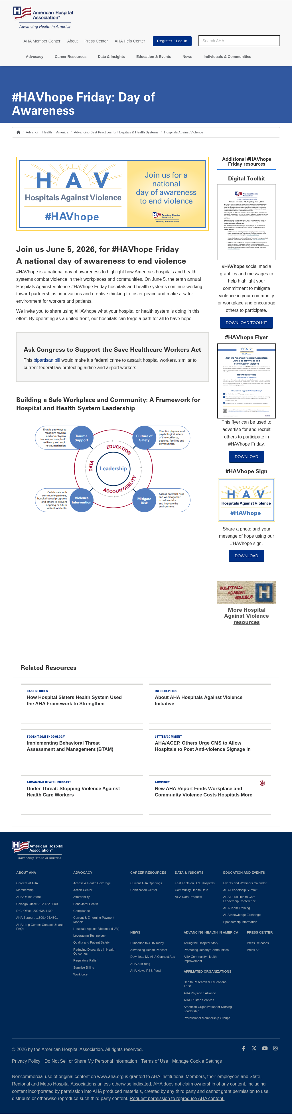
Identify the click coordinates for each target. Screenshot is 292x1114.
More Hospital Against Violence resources (246, 616)
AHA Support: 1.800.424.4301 (37, 917)
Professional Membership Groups (207, 1018)
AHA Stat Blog (140, 963)
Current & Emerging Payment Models (93, 919)
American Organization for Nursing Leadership (208, 1009)
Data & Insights (111, 56)
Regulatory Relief (85, 960)
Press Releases (258, 943)
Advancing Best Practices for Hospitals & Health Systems (116, 132)
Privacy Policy (26, 1061)
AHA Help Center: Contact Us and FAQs (40, 926)
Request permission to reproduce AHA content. (177, 1098)
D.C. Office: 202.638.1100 (34, 910)
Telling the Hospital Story (201, 943)
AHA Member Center (42, 41)
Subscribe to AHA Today (147, 943)
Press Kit (253, 950)
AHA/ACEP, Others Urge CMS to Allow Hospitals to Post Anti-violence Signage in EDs (203, 749)
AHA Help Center (130, 41)
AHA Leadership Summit (240, 890)
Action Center (82, 890)
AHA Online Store (28, 896)
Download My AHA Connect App (152, 956)
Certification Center (143, 890)
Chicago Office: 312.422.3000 (37, 904)
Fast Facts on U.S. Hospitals (194, 883)
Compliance (81, 910)
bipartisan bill (47, 360)
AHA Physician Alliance (200, 993)
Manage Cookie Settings (197, 1061)
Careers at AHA (27, 883)
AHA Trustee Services (199, 1000)
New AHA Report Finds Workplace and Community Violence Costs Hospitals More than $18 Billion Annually (203, 795)
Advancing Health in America (47, 132)
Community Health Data (191, 890)
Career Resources (70, 56)
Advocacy (34, 56)
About (72, 41)
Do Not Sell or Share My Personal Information (90, 1061)
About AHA (26, 872)
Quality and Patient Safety (91, 942)
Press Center (96, 41)
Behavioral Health (85, 904)
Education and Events (244, 872)
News (187, 56)
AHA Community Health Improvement (200, 958)
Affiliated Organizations (207, 971)
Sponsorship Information (240, 922)
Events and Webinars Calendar (245, 883)
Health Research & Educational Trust (205, 984)
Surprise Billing (83, 967)
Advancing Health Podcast (148, 950)
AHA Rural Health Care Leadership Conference (239, 898)
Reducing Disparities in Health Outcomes (94, 951)
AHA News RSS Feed (145, 970)
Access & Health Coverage (92, 883)
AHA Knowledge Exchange (242, 914)
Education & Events (153, 56)
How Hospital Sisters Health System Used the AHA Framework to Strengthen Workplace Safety (74, 704)
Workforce (80, 974)
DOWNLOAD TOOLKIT (246, 322)
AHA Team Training (236, 908)
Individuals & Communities (227, 56)
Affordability (81, 896)
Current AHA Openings (146, 883)
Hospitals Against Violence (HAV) (96, 928)
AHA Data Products (188, 896)
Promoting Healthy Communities (206, 950)
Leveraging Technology (89, 935)
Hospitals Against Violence (183, 132)
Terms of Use (154, 1061)
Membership (25, 890)
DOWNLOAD (246, 456)
